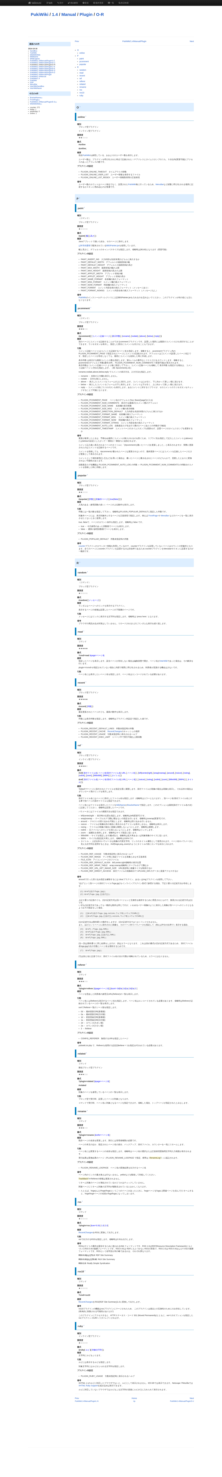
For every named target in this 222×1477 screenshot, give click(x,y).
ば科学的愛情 (84, 245)
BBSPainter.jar (112, 245)
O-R (100, 14)
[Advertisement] (111, 26)
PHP (32, 82)
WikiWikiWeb (35, 55)
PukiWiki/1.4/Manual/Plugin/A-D (42, 73)
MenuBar (33, 84)
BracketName (36, 98)
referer (82, 81)
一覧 (111, 3)
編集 (49, 3)
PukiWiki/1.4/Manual (38, 76)
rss (80, 90)
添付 (60, 3)
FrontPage (35, 100)
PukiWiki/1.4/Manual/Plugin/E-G (42, 71)
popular (82, 64)
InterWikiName (36, 88)
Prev (77, 41)
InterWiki (163, 661)
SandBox (33, 51)
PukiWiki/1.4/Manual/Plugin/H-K (42, 69)
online (82, 53)
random (82, 70)
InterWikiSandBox (37, 86)
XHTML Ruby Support (88, 1385)
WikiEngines (35, 59)
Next (192, 41)
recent (82, 76)
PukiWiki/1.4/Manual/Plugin (41, 75)
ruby (81, 95)
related (82, 84)
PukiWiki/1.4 (35, 78)
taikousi (34, 2)
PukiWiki (39, 14)
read (81, 73)
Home (134, 1398)
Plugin (86, 14)
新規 (85, 3)
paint (81, 58)
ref (80, 78)
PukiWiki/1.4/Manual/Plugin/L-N (42, 67)
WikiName (34, 57)
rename (82, 87)
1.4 (55, 14)
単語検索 (123, 3)
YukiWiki (33, 53)
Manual (68, 14)
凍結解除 (73, 3)
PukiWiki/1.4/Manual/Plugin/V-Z (42, 61)
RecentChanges (114, 731)
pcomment (84, 61)
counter (82, 546)
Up (134, 1401)
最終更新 (98, 3)
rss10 (81, 93)
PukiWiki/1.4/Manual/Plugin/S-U (42, 63)
